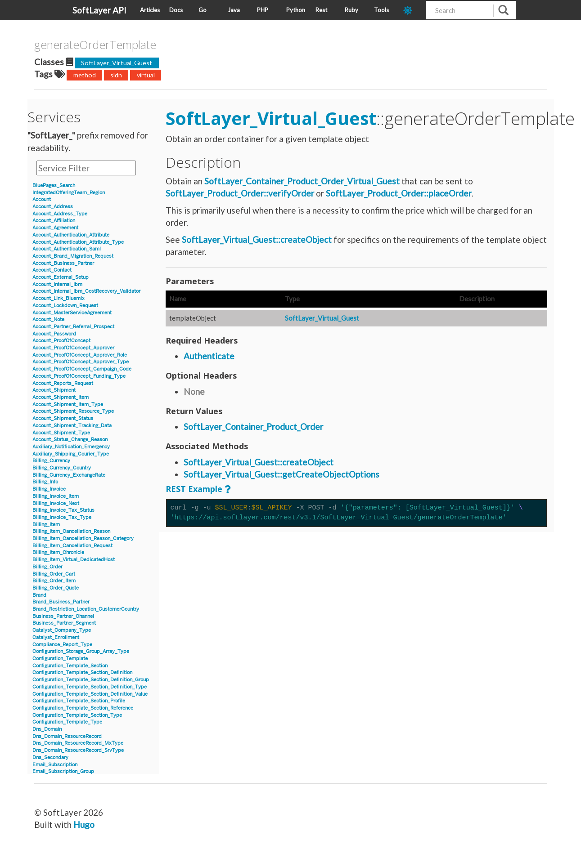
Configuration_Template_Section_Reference (82, 708)
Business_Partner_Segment (64, 623)
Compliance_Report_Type (62, 645)
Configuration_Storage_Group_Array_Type (80, 651)
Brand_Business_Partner (61, 602)
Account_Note (48, 319)
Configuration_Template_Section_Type (77, 715)
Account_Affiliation (53, 220)
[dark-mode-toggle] (411, 10)
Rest (321, 9)
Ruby (351, 9)
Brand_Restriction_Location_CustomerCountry (85, 609)
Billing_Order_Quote (55, 588)
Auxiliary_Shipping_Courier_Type (70, 454)
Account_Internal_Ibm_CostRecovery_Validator (86, 291)
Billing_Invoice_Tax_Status (63, 510)
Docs (176, 9)
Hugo (84, 824)
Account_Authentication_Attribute (70, 235)
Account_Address (52, 207)
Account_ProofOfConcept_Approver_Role (79, 355)
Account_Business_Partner (63, 263)
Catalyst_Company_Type (61, 630)
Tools (381, 9)
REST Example (194, 488)
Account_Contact (52, 270)
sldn (116, 75)
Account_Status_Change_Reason (70, 439)
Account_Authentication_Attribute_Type (78, 242)
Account (41, 199)
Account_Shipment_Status (62, 418)
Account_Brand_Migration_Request (72, 256)
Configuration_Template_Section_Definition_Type (89, 687)
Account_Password (54, 334)
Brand (39, 595)
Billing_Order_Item (54, 581)
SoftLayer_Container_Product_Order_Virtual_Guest (302, 181)
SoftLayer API (99, 10)
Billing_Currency (51, 461)
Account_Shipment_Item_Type (67, 404)
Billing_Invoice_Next (55, 503)
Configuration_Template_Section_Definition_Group (90, 680)
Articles (150, 9)
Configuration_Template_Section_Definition (82, 672)
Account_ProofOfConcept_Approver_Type (80, 362)
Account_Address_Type (59, 214)
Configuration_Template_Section (70, 666)
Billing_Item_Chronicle (58, 552)
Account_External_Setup (60, 277)
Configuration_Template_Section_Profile (78, 701)
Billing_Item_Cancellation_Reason (71, 531)
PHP (262, 9)
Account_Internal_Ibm (57, 284)
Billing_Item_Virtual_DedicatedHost (73, 560)
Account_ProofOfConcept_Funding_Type (79, 376)
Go (202, 9)
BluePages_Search (53, 185)
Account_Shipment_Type (61, 433)
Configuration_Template (60, 658)
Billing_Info (45, 482)
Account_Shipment (54, 390)
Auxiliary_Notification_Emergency (71, 447)
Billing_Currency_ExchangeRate (68, 475)
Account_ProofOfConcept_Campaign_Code (81, 369)
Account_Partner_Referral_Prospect (73, 327)
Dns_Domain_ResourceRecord (67, 736)
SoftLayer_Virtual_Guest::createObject (257, 239)
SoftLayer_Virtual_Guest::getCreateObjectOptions (281, 474)
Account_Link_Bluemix (58, 298)
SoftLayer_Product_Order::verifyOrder (240, 193)
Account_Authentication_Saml (66, 249)
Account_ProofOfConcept (61, 341)
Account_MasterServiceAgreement (72, 313)
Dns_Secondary (50, 757)
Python (295, 9)
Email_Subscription (54, 765)
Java (234, 9)
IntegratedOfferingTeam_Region (68, 193)
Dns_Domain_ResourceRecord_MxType (77, 743)
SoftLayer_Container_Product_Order (253, 426)
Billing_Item (46, 524)
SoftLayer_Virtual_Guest (116, 63)
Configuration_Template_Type (67, 722)
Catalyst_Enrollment (55, 637)
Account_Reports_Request (62, 383)
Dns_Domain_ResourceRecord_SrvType (78, 750)
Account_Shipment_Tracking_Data (72, 426)
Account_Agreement (55, 228)
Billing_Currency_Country (61, 468)
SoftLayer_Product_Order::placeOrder (399, 193)
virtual (146, 75)
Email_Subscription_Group (63, 771)
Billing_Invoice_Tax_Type (61, 517)
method (84, 75)
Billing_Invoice (49, 489)
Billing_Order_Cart (53, 574)
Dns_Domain (47, 729)
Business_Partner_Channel (63, 616)
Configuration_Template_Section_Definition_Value (90, 694)
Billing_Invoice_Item (55, 496)
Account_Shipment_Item (60, 397)
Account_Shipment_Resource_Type (73, 411)
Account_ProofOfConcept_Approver (73, 348)
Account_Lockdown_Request (65, 305)
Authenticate (209, 356)
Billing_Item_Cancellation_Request (72, 546)
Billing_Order (47, 567)
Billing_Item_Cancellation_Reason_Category (83, 538)
